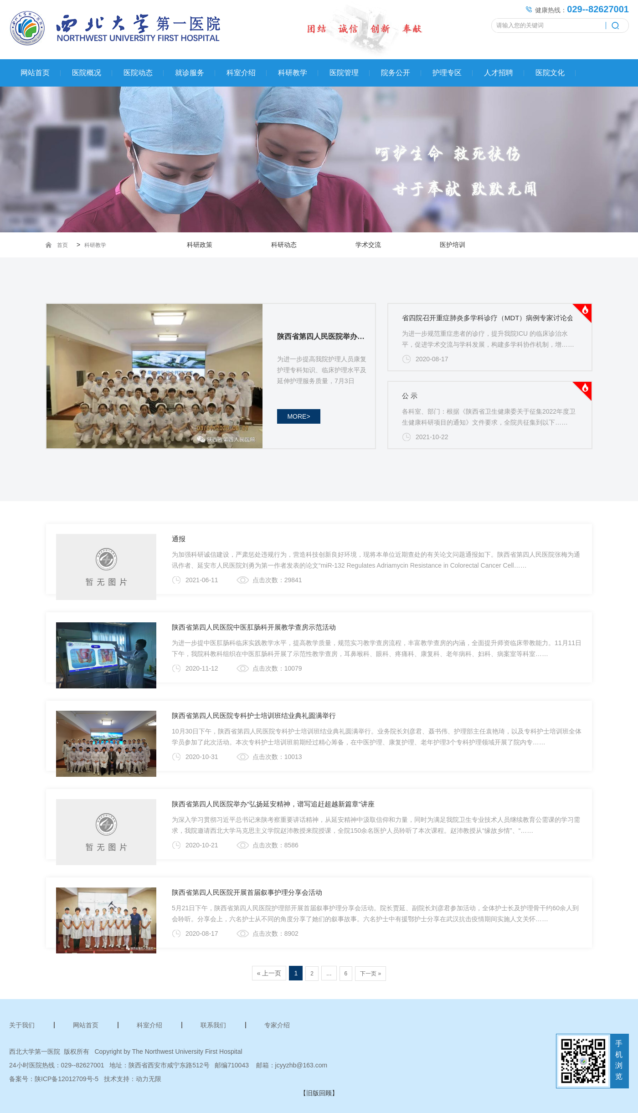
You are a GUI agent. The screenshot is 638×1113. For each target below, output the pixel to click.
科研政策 (199, 244)
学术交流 (368, 244)
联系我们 (213, 1025)
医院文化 (550, 73)
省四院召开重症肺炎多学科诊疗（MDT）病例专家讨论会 (488, 318)
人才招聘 (498, 73)
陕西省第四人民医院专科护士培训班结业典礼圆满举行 (254, 715)
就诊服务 (189, 73)
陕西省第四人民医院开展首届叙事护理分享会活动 (247, 892)
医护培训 (452, 244)
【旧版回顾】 (319, 1093)
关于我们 (22, 1025)
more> (298, 416)
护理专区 (447, 73)
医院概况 (86, 73)
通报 (178, 539)
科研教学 (292, 73)
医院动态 (138, 73)
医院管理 (344, 73)
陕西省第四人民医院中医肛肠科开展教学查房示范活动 (254, 627)
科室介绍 (241, 73)
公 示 (409, 396)
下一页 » (370, 973)
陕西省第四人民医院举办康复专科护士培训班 (323, 336)
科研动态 (284, 244)
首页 (62, 245)
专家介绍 (277, 1025)
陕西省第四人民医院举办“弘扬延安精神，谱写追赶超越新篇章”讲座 (273, 804)
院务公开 (395, 73)
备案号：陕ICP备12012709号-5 (53, 1078)
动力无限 (148, 1078)
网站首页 (35, 73)
